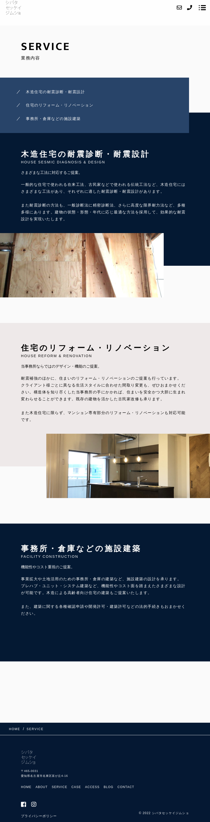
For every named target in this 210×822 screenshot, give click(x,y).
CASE (76, 787)
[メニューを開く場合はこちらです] (202, 7)
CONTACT (125, 787)
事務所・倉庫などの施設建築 (53, 118)
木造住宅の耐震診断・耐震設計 (55, 92)
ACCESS (92, 787)
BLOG (108, 787)
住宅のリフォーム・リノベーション (59, 105)
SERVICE (59, 787)
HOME (26, 787)
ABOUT (42, 787)
